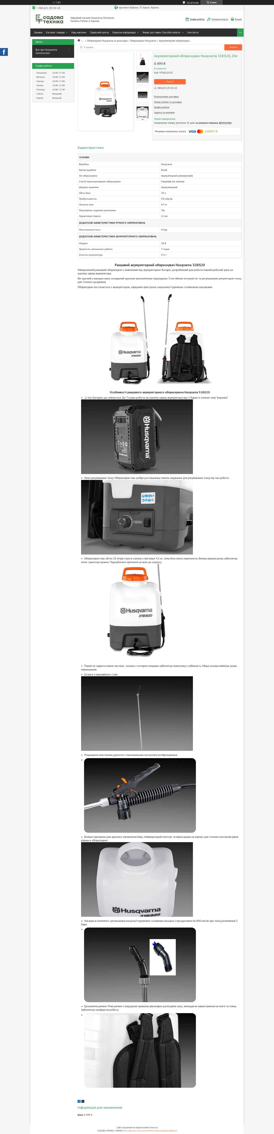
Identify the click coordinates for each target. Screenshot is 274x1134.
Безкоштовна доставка (166, 96)
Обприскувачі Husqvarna (143, 40)
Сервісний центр (99, 32)
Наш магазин (78, 32)
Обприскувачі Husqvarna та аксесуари (107, 40)
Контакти (193, 32)
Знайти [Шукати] (233, 47)
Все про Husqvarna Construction (46, 51)
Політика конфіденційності (163, 1130)
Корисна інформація (124, 32)
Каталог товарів (55, 32)
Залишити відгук (219, 19)
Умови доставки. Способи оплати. (161, 32)
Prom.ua (154, 1127)
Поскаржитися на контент (136, 1130)
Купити (170, 81)
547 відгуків (193, 2)
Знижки (38, 32)
